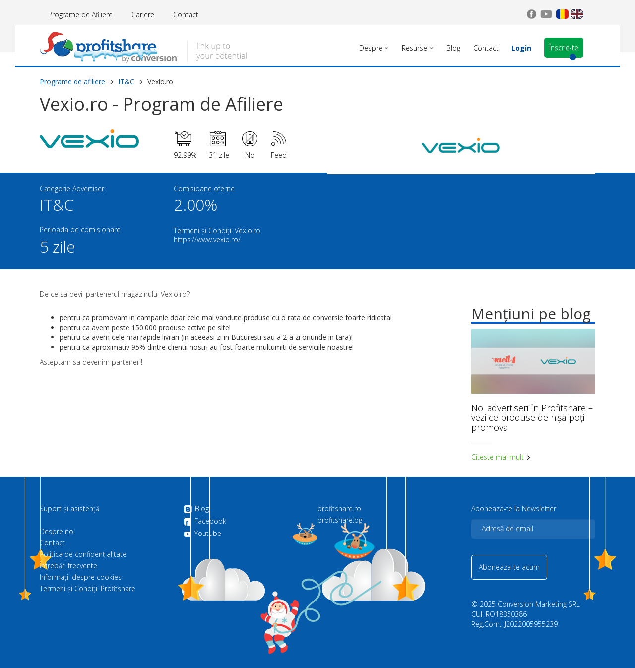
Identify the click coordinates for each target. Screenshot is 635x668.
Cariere (142, 14)
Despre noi (57, 531)
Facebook (205, 521)
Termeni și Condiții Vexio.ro (217, 230)
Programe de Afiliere (80, 14)
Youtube (202, 533)
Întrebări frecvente (68, 566)
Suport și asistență (69, 509)
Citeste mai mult (501, 457)
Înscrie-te (563, 47)
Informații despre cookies (81, 577)
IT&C (126, 81)
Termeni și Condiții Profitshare (87, 589)
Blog (196, 509)
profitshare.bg (340, 520)
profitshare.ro (339, 509)
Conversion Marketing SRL (539, 604)
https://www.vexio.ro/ (207, 239)
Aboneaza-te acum (509, 567)
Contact (185, 14)
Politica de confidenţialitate (83, 554)
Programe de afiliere (72, 81)
